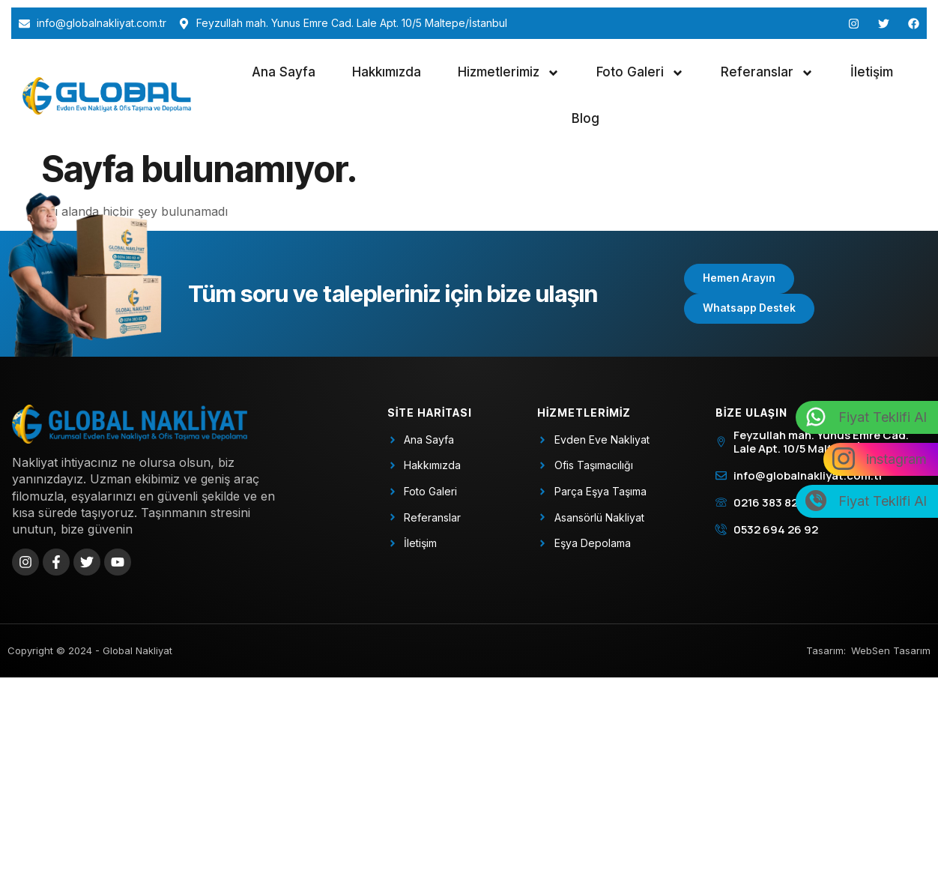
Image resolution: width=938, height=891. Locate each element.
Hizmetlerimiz (509, 73)
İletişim (871, 71)
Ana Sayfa (283, 71)
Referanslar (767, 73)
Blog (585, 118)
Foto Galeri (640, 73)
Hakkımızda (386, 71)
